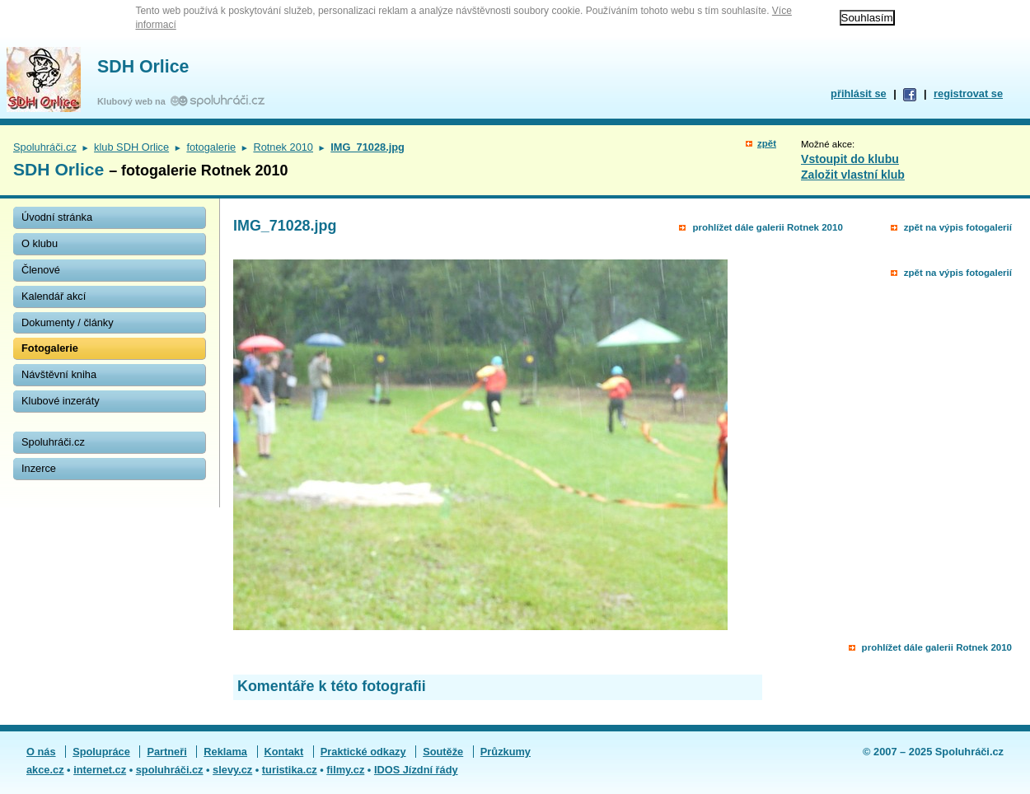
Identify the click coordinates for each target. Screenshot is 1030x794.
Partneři (166, 751)
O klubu (39, 243)
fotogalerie (211, 147)
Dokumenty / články (67, 322)
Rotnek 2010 (283, 147)
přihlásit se (859, 93)
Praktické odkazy (363, 751)
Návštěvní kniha (58, 374)
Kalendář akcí (53, 296)
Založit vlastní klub (853, 174)
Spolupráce (101, 751)
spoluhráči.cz (170, 770)
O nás (41, 751)
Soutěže (443, 751)
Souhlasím (867, 18)
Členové (40, 270)
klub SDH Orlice (131, 147)
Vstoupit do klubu (850, 159)
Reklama (225, 751)
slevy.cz (232, 770)
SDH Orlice (143, 67)
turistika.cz (289, 770)
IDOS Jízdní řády (416, 770)
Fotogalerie (49, 348)
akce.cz (45, 770)
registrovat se (968, 93)
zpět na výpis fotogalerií (958, 227)
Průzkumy (505, 751)
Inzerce (38, 468)
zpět (766, 143)
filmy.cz (345, 770)
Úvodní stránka (56, 217)
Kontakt (284, 751)
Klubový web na (134, 101)
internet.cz (99, 770)
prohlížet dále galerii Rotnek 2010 (767, 227)
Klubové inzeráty (60, 401)
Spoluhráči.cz (45, 147)
